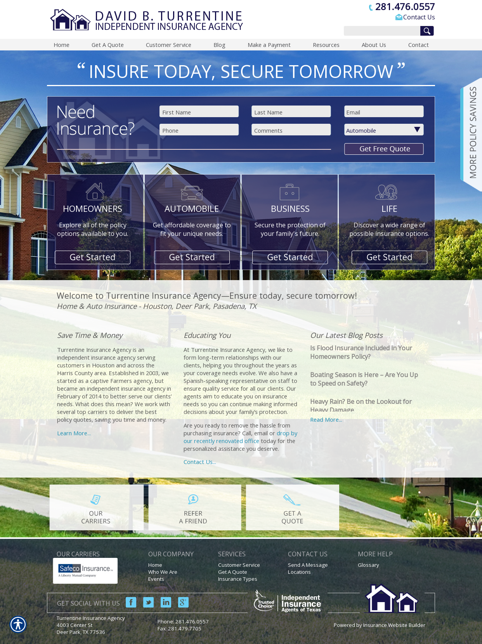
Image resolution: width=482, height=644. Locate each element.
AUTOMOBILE (192, 208)
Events (156, 578)
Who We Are (162, 571)
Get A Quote (232, 571)
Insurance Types (237, 578)
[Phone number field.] (200, 130)
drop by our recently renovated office (240, 437)
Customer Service (239, 564)
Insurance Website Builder (394, 624)
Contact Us (419, 17)
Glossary (368, 564)
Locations (299, 571)
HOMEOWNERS (92, 208)
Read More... (326, 419)
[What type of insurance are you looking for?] (388, 130)
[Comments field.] (292, 130)
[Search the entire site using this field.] (380, 31)
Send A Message (308, 564)
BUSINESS (290, 208)
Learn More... (74, 433)
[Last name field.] (292, 112)
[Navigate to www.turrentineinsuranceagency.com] (468, 135)
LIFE (389, 208)
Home (155, 564)
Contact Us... (200, 462)
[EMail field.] (384, 112)
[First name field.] (200, 112)
